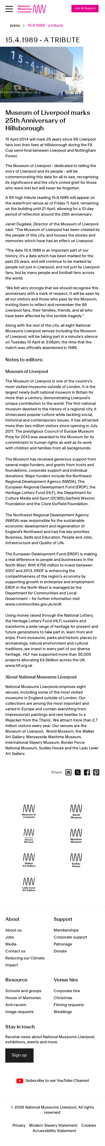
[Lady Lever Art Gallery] (28, 885)
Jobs (9, 937)
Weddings (63, 1012)
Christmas (63, 998)
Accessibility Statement (54, 1131)
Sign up (19, 1055)
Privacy (18, 1125)
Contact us (15, 951)
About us (13, 930)
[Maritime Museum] (76, 836)
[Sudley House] (76, 860)
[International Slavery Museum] (28, 836)
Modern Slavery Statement (53, 1125)
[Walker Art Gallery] (28, 860)
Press (15, 25)
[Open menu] (9, 9)
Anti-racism (15, 1005)
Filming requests (69, 1005)
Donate (60, 951)
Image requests (19, 1012)
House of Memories (23, 998)
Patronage (63, 944)
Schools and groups (23, 991)
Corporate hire (67, 991)
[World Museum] (76, 811)
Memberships (66, 930)
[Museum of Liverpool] (28, 811)
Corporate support (70, 937)
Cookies (88, 1125)
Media (10, 944)
